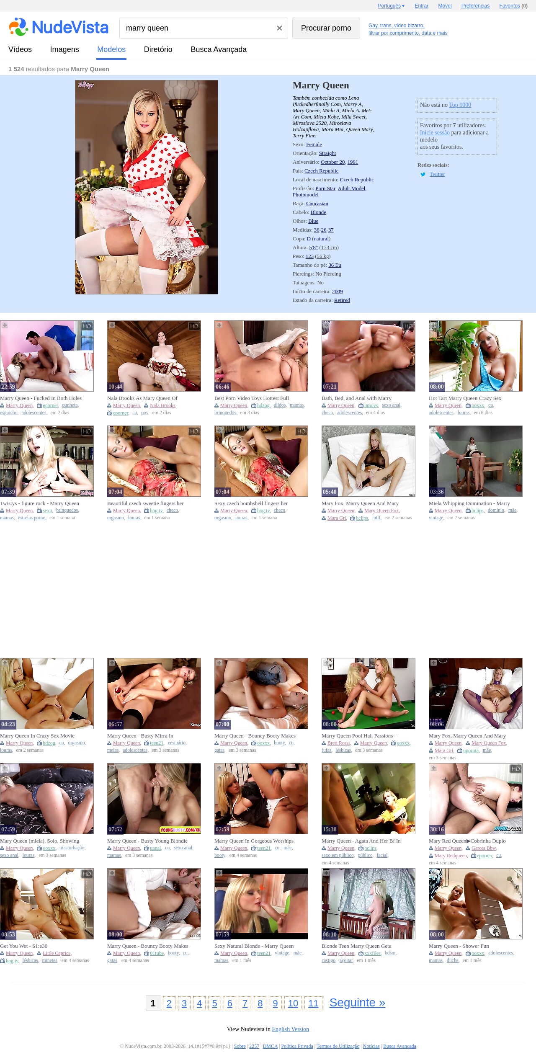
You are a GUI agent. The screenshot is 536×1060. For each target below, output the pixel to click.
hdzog (263, 405)
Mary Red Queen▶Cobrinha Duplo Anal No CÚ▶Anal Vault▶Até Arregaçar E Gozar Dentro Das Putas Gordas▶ (469, 841)
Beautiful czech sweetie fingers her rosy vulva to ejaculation (145, 503)
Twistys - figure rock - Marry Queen (39, 503)
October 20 (333, 162)
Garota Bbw (484, 848)
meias (113, 750)
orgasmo (115, 518)
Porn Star (325, 188)
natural (321, 239)
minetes (49, 960)
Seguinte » (358, 1002)
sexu (47, 510)
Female (314, 144)
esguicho (9, 412)
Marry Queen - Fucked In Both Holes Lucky (41, 398)
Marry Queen (19, 405)
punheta (69, 405)
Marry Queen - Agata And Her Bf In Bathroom (361, 841)
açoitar (346, 960)
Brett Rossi (338, 743)
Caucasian (317, 203)
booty (279, 742)
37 (331, 230)
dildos (280, 405)
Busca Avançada (219, 49)
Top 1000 (460, 105)
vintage (436, 518)
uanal (155, 848)
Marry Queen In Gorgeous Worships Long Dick (254, 841)
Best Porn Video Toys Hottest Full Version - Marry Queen (251, 398)
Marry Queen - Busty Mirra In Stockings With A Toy (140, 735)
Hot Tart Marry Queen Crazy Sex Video (465, 398)
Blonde (318, 212)
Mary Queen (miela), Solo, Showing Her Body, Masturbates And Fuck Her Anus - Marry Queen (41, 841)
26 (324, 230)
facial (382, 855)
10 (293, 1003)
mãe (512, 510)
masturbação (71, 848)
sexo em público (338, 855)
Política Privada (297, 1046)
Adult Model (352, 188)
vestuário (177, 742)
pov (144, 412)
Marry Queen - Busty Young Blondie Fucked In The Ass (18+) (147, 841)
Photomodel (306, 195)
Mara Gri (336, 518)
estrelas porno (31, 518)
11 (313, 1003)
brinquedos (225, 412)
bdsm (390, 953)
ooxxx (478, 405)
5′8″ (313, 247)
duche (453, 960)
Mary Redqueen (451, 856)
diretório (158, 49)
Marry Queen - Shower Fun (459, 946)
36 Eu (334, 265)
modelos (111, 49)
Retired (342, 300)
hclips (362, 518)
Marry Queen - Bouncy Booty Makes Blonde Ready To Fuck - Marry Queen (255, 735)
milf (376, 518)
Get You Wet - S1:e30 (23, 946)
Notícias (371, 1046)
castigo (328, 960)
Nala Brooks (162, 405)
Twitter (437, 174)
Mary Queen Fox (381, 510)
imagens (64, 49)
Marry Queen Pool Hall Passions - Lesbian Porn (359, 735)
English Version (290, 1029)
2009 (337, 291)
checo (327, 412)
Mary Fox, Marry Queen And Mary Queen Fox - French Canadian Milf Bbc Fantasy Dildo (360, 503)
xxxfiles (372, 953)
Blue (313, 221)
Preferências (475, 6)
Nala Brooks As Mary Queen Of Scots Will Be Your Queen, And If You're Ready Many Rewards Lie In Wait (146, 398)
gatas (219, 750)
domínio (496, 510)
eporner (50, 405)
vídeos (20, 49)
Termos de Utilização (338, 1046)
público (365, 855)
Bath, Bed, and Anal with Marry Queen (357, 398)
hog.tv (156, 510)
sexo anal (391, 405)
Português (389, 6)
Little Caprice (56, 953)
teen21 (156, 743)
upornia (471, 750)
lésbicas (343, 750)
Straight (327, 153)
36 (317, 230)
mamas (297, 405)
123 (310, 256)
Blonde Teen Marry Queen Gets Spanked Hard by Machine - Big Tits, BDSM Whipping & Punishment (362, 946)
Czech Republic (321, 171)
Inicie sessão (435, 132)
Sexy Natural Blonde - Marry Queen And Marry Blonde (254, 946)
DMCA (270, 1046)
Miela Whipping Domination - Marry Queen (469, 503)
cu (134, 412)
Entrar (422, 6)
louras (464, 412)
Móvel (445, 6)
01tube (157, 953)
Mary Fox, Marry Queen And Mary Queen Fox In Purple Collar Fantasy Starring (468, 735)
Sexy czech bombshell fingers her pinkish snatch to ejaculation (251, 503)
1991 (353, 162)
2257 (254, 1046)
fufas (326, 750)
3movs (371, 405)
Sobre (240, 1046)
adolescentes (33, 412)
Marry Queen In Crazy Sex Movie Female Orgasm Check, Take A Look (40, 735)
